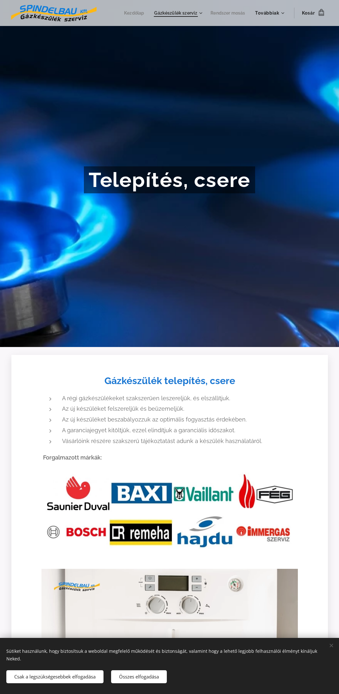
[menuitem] (130, 13)
